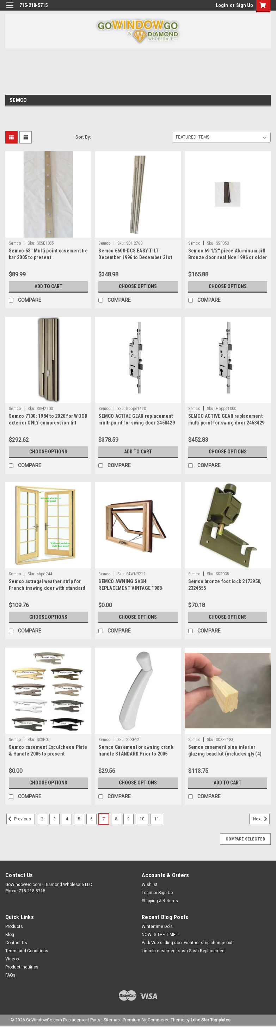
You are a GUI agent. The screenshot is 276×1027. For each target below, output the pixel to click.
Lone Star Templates (211, 1019)
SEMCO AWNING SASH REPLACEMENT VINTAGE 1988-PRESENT (131, 588)
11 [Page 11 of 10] (156, 819)
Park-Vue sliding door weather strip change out (187, 942)
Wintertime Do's (157, 926)
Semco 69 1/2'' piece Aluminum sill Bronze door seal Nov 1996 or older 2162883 (227, 257)
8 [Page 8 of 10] (116, 819)
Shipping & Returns (160, 900)
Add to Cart (48, 286)
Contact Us (16, 942)
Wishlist (150, 884)
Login (222, 5)
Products (14, 926)
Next (261, 819)
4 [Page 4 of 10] (67, 819)
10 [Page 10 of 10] (142, 819)
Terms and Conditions (26, 950)
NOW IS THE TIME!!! (160, 934)
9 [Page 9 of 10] (128, 819)
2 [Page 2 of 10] (42, 819)
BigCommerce (155, 1019)
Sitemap (111, 1019)
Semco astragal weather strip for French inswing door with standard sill (47, 588)
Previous (18, 819)
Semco (15, 243)
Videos (12, 958)
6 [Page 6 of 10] (91, 819)
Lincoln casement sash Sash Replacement (184, 950)
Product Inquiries (21, 967)
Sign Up (244, 5)
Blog (9, 934)
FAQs (10, 975)
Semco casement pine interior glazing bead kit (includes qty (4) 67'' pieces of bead (225, 753)
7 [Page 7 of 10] (104, 819)
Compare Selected (245, 839)
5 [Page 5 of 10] (79, 819)
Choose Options (138, 286)
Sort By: (83, 137)
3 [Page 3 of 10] (54, 819)
